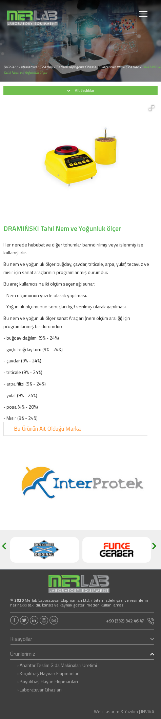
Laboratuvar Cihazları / (37, 67)
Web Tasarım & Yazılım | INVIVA (124, 711)
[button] (151, 108)
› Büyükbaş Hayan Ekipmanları (47, 681)
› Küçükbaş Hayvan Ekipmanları (48, 673)
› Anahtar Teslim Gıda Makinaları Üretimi (57, 665)
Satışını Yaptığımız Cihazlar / (78, 67)
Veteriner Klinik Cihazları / (121, 67)
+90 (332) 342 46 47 (130, 620)
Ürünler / (10, 67)
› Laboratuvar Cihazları (39, 689)
